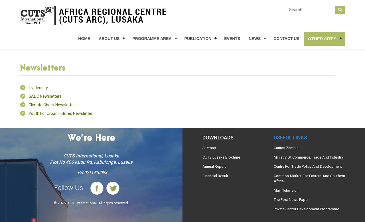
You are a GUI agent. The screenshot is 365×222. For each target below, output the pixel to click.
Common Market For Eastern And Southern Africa (309, 178)
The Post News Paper (291, 199)
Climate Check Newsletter (52, 105)
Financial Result (215, 176)
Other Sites (322, 38)
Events (232, 38)
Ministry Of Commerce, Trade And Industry (308, 157)
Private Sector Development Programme (306, 209)
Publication (198, 38)
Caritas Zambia (286, 148)
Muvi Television (286, 190)
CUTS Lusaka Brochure (221, 157)
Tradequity (38, 87)
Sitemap (209, 148)
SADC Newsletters (45, 96)
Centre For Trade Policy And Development (308, 166)
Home (84, 38)
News (255, 38)
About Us (109, 38)
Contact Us (286, 38)
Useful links (290, 138)
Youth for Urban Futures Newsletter (61, 113)
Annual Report (214, 166)
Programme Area (151, 38)
